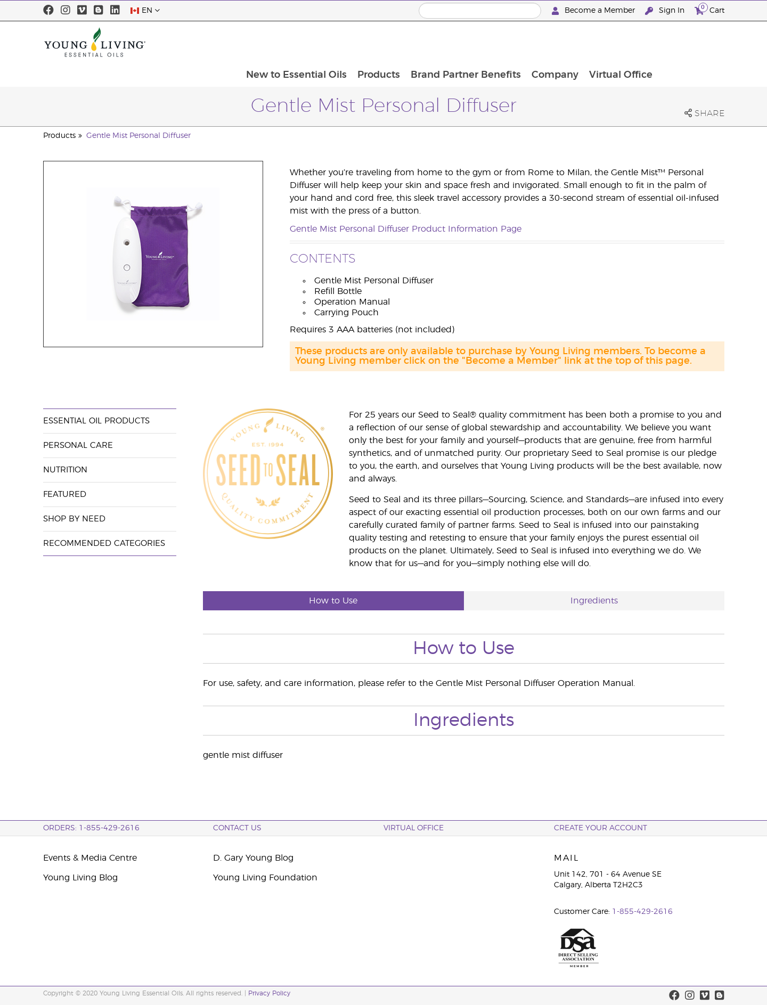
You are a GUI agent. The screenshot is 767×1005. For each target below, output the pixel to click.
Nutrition (65, 470)
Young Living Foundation (265, 877)
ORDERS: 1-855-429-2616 (91, 828)
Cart (709, 9)
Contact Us (237, 828)
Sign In (666, 11)
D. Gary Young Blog (253, 858)
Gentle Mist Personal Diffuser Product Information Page (405, 229)
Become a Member (594, 11)
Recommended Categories (104, 544)
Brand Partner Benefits (530, 42)
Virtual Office (687, 42)
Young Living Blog (80, 877)
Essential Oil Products (96, 421)
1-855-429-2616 (642, 912)
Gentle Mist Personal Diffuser (138, 136)
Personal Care (78, 446)
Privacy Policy (269, 993)
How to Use (333, 601)
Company (620, 42)
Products (441, 42)
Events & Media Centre (90, 858)
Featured (64, 495)
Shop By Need (74, 519)
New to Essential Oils (358, 42)
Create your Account (600, 828)
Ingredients (594, 601)
